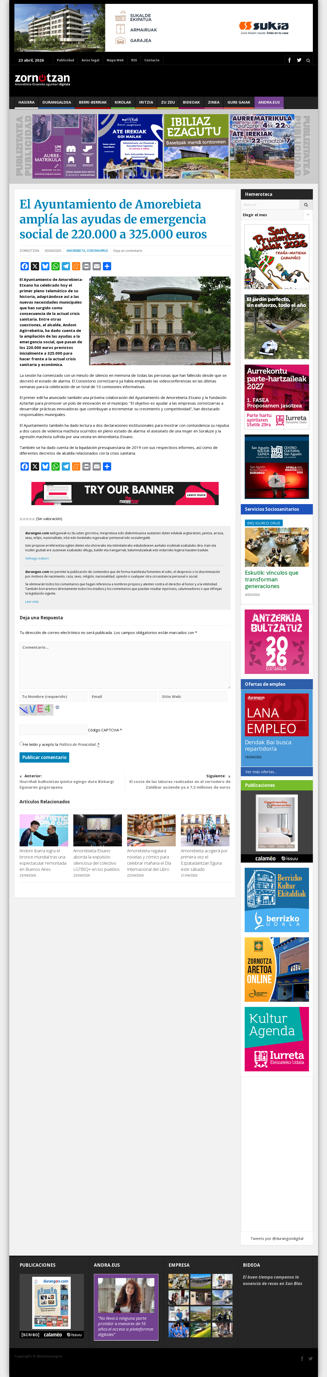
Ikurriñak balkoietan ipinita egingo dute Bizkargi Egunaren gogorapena (72, 781)
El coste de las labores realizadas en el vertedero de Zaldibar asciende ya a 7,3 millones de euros (177, 781)
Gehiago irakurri (37, 558)
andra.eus (269, 104)
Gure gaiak (239, 104)
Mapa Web (115, 60)
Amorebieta (75, 250)
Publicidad (65, 60)
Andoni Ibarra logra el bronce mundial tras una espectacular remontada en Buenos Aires (43, 860)
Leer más (32, 601)
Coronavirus (97, 250)
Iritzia (146, 104)
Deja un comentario (127, 250)
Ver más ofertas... (261, 771)
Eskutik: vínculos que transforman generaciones (272, 579)
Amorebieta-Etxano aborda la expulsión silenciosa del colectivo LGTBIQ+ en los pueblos (96, 860)
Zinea (213, 104)
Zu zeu (168, 104)
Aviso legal (90, 60)
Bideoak (191, 104)
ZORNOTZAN (29, 250)
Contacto (152, 60)
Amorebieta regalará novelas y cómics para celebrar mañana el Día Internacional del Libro (149, 860)
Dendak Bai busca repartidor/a (268, 745)
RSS (134, 60)
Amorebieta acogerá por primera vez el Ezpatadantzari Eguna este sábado (204, 860)
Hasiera (26, 104)
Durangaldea (57, 104)
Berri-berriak (93, 104)
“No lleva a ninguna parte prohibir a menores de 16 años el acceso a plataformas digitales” (125, 1326)
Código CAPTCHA (103, 729)
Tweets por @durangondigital (276, 1238)
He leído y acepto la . (61, 744)
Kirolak (123, 104)
